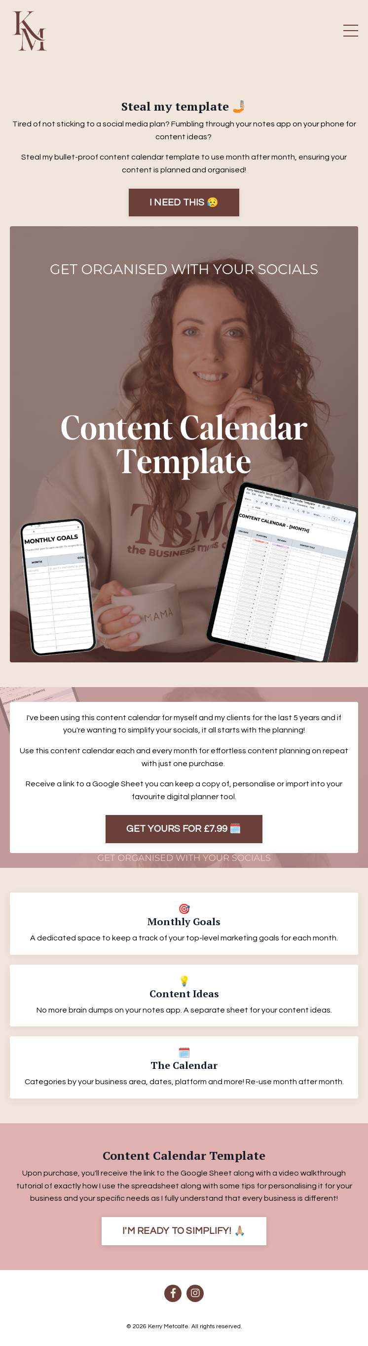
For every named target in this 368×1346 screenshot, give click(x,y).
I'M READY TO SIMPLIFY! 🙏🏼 (184, 1231)
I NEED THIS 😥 (184, 202)
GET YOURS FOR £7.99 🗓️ (183, 829)
